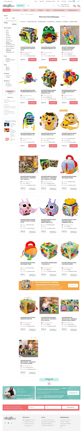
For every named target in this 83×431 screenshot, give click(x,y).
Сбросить (10, 93)
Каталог (20, 5)
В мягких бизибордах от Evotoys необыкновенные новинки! (9, 113)
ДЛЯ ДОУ (6, 10)
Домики (25, 10)
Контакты (64, 1)
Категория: (7, 28)
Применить (10, 91)
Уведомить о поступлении (32, 189)
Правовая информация (48, 425)
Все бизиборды (16, 10)
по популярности (51, 21)
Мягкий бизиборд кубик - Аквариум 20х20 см (28, 318)
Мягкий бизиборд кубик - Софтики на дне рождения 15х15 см (69, 221)
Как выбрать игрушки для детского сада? (12, 125)
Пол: (5, 65)
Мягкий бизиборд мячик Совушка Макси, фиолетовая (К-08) (48, 221)
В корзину (32, 59)
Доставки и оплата (50, 1)
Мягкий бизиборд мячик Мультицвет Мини (27, 263)
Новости (10, 97)
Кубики (48, 10)
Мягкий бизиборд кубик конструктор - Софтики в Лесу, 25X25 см (48, 319)
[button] (31, 45)
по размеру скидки (73, 21)
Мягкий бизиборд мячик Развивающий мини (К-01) (28, 91)
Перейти (73, 393)
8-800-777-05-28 (65, 6)
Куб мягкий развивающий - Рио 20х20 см (49, 263)
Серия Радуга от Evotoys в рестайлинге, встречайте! (9, 107)
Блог (58, 1)
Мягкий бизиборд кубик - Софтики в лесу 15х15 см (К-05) (28, 49)
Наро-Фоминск (8, 1)
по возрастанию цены (31, 21)
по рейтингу (58, 21)
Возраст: (7, 81)
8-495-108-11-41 (65, 4)
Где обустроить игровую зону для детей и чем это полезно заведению (13, 132)
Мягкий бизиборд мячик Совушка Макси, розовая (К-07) (27, 221)
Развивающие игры (72, 10)
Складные (40, 10)
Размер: (6, 73)
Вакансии (63, 425)
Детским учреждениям (58, 10)
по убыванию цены (42, 21)
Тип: (5, 56)
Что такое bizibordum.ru (48, 420)
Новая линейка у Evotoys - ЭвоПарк (10, 102)
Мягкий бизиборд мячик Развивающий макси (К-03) (69, 92)
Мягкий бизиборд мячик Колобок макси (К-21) (69, 134)
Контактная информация (48, 421)
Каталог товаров (64, 421)
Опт (78, 1)
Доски (32, 10)
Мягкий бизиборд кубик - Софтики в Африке (69, 263)
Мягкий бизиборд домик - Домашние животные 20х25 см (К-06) (49, 92)
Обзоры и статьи (10, 121)
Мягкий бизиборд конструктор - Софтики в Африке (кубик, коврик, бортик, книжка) (69, 319)
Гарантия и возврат (65, 423)
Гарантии (41, 1)
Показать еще (49, 379)
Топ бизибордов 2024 (12, 139)
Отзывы (72, 1)
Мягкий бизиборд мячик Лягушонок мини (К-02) (27, 134)
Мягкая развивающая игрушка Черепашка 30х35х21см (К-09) (68, 49)
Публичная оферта (47, 423)
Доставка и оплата (65, 420)
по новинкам (65, 21)
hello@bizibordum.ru (29, 420)
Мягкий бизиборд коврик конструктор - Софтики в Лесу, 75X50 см (28, 178)
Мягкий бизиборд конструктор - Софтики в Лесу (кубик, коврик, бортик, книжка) (28, 362)
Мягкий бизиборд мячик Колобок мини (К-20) (48, 134)
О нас (36, 1)
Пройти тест (73, 285)
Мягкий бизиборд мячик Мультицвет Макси (69, 177)
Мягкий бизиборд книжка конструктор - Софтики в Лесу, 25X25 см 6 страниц (49, 178)
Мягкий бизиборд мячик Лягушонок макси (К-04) (48, 48)
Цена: (6, 15)
